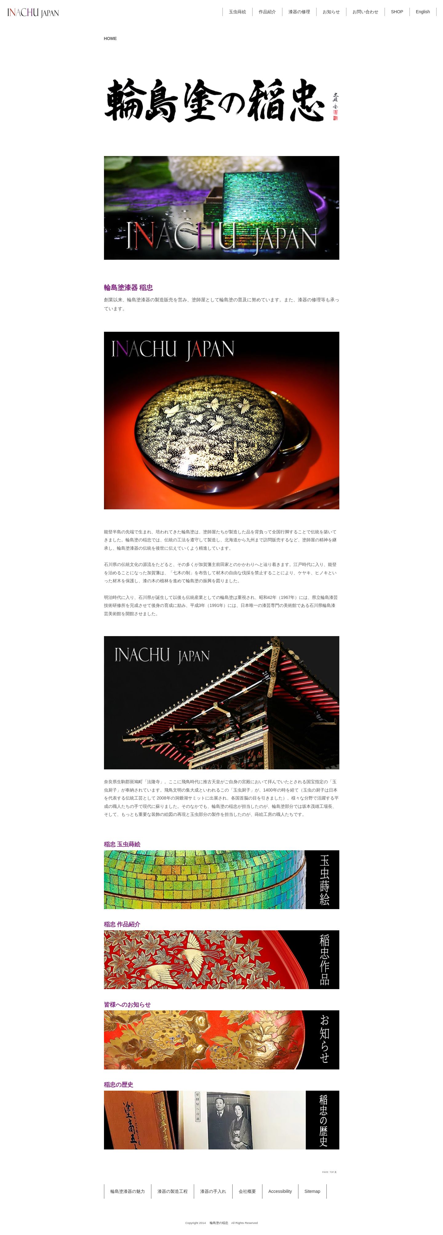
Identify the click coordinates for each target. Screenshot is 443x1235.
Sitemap (312, 1191)
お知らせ (331, 11)
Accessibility (280, 1191)
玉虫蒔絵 (237, 11)
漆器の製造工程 (173, 1191)
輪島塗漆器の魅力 (127, 1191)
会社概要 (247, 1191)
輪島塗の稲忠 (219, 1223)
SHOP (397, 11)
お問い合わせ (365, 11)
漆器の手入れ (213, 1191)
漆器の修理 (299, 11)
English (423, 11)
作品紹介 (267, 11)
